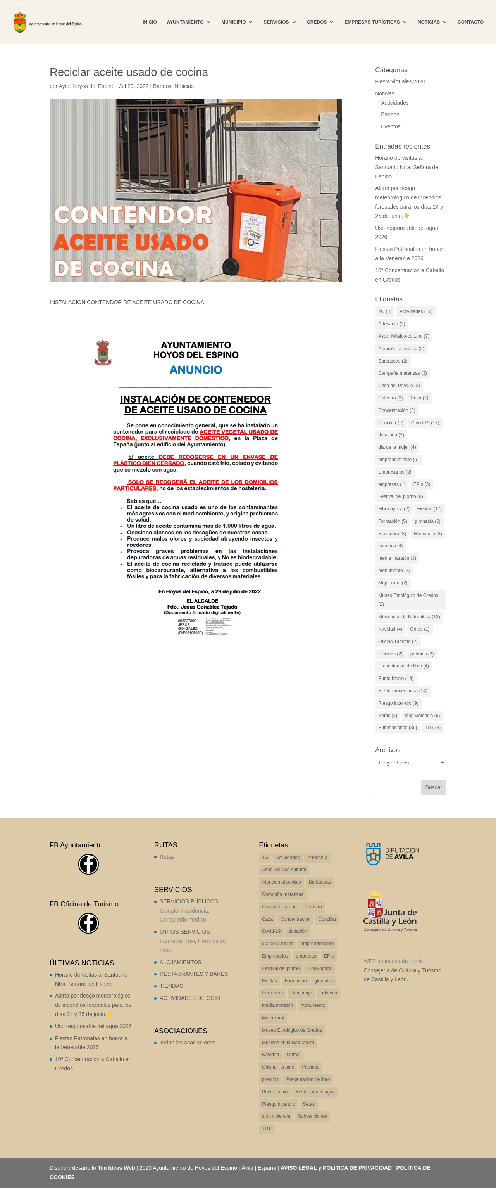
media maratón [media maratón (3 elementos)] (397, 558)
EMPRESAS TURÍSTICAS (372, 22)
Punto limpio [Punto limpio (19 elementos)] (395, 678)
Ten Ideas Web (116, 1168)
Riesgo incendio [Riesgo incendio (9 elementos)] (398, 703)
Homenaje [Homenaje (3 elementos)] (428, 533)
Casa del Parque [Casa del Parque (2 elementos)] (399, 385)
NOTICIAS (429, 22)
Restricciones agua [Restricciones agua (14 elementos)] (402, 690)
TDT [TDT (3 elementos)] (433, 727)
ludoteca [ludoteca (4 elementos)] (390, 545)
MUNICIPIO (233, 22)
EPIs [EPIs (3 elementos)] (421, 484)
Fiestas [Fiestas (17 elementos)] (429, 509)
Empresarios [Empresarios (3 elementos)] (394, 472)
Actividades (395, 103)
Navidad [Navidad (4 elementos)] (390, 629)
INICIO (150, 22)
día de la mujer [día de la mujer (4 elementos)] (397, 447)
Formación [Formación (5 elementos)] (392, 521)
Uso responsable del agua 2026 (93, 1026)
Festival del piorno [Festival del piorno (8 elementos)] (400, 496)
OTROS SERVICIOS (185, 932)
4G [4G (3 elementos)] (384, 311)
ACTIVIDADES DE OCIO (190, 998)
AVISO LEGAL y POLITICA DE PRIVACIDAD (336, 1168)
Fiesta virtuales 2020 (400, 81)
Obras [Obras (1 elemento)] (420, 629)
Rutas (167, 857)
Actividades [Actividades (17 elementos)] (415, 311)
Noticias (184, 86)
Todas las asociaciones (187, 1042)
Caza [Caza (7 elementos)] (419, 398)
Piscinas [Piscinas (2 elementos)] (390, 654)
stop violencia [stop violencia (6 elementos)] (422, 715)
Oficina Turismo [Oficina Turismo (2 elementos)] (397, 641)
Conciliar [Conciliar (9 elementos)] (390, 422)
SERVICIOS (276, 22)
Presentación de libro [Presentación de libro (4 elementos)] (403, 666)
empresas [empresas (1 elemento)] (392, 484)
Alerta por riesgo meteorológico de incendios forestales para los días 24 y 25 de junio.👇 (93, 1005)
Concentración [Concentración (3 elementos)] (396, 410)
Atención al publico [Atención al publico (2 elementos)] (401, 348)
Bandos (162, 86)
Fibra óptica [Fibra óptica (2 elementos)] (394, 509)
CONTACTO (471, 22)
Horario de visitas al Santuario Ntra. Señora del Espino (407, 167)
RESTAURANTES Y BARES (194, 974)
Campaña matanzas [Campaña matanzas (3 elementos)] (402, 373)
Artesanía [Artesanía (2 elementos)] (391, 324)
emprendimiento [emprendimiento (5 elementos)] (398, 459)
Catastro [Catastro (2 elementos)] (390, 398)
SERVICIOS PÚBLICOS (189, 901)
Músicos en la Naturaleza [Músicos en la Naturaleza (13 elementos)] (409, 616)
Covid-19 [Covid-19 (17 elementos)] (425, 422)
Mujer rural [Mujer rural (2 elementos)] (392, 583)
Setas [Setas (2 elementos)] (387, 715)
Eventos (391, 126)
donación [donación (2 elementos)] (391, 435)
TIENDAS (171, 986)
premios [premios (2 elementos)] (422, 654)
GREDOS (317, 22)
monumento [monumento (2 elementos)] (394, 570)
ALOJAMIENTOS (181, 962)
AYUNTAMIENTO (185, 22)
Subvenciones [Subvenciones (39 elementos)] (397, 727)
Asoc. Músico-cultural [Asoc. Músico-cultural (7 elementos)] (403, 336)
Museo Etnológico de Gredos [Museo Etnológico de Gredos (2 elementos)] (408, 600)
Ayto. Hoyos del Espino (87, 86)
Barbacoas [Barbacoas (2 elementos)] (392, 361)
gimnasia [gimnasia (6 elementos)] (428, 521)
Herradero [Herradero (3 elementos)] (392, 533)
